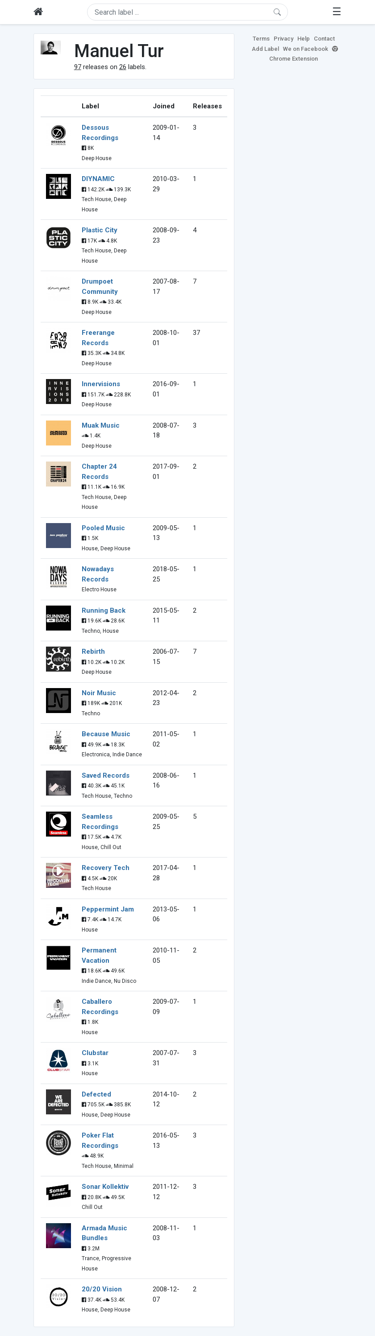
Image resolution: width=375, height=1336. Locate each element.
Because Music (106, 734)
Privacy (283, 38)
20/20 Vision (102, 1289)
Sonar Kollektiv (105, 1187)
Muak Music (101, 425)
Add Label (265, 48)
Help (303, 38)
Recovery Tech (105, 868)
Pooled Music (103, 528)
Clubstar (95, 1053)
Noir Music (99, 693)
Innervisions (101, 384)
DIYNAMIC (98, 179)
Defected (96, 1094)
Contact (324, 38)
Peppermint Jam (108, 909)
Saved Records (105, 775)
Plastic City (99, 230)
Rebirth (93, 651)
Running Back (103, 610)
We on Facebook (305, 48)
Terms (261, 38)
